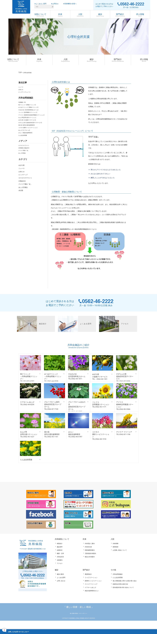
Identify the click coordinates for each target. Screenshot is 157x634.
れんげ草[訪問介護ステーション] (27, 117)
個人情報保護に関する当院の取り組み (125, 590)
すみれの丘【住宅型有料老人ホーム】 (28, 109)
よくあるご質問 (41, 4)
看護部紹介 (88, 583)
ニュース (20, 86)
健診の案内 (60, 583)
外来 (60, 15)
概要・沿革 (60, 562)
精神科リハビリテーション (93, 590)
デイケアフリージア (91, 593)
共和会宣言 (60, 565)
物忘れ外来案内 (90, 565)
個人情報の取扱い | (75, 622)
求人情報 (140, 15)
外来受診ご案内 (90, 552)
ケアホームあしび (90, 596)
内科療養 (115, 552)
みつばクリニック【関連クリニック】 (28, 106)
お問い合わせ (61, 590)
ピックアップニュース (24, 91)
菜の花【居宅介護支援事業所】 (26, 124)
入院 (80, 15)
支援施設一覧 (22, 101)
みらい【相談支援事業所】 (25, 132)
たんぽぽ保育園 (22, 134)
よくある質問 (61, 586)
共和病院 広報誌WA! (23, 147)
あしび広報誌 (22, 152)
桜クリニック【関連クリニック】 (27, 104)
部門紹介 (120, 15)
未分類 (21, 190)
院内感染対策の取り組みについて (123, 596)
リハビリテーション (91, 586)
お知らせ (20, 89)
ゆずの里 (22, 164)
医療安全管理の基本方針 (120, 593)
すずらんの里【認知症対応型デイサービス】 (30, 122)
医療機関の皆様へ (71, 4)
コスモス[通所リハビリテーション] (27, 127)
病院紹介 (59, 552)
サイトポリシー (83, 622)
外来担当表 (88, 556)
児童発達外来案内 (90, 562)
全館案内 (59, 569)
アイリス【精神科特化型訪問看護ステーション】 (31, 114)
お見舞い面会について (120, 559)
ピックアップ (23, 174)
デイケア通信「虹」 (23, 149)
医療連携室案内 (90, 559)
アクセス (59, 572)
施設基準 (59, 556)
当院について (40, 15)
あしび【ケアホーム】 (24, 129)
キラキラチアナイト (23, 144)
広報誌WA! (22, 180)
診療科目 (59, 559)
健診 (100, 15)
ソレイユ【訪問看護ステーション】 (28, 111)
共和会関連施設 (118, 583)
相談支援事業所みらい (92, 600)
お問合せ (55, 4)
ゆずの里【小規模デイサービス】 (27, 119)
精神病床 (115, 556)
